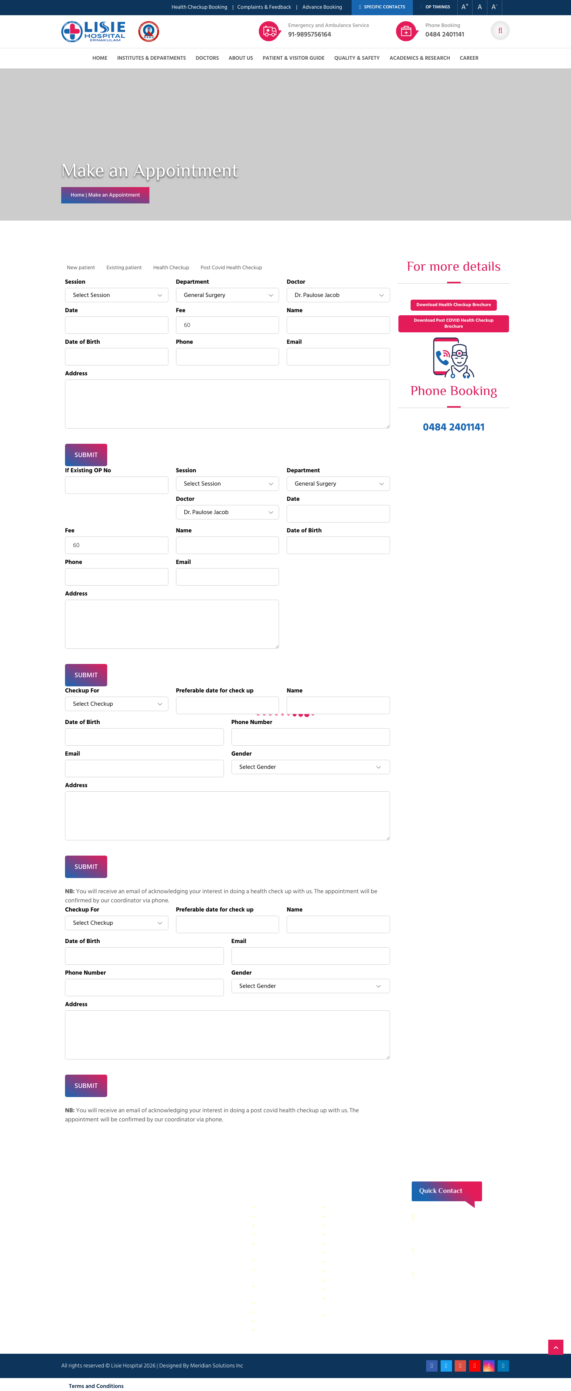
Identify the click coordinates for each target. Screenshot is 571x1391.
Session (75, 282)
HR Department (347, 1270)
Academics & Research (420, 58)
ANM (265, 1330)
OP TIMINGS (435, 7)
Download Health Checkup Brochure (453, 305)
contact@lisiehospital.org (460, 1274)
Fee (181, 310)
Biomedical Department (357, 1279)
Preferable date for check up (215, 691)
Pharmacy (270, 1302)
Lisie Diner (341, 1252)
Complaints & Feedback (264, 7)
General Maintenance (283, 1260)
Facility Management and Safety (287, 1247)
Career (469, 58)
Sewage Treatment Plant (287, 1216)
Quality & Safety (357, 58)
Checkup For (82, 691)
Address (76, 373)
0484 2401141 (444, 30)
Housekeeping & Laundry (287, 1320)
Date (71, 310)
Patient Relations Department (349, 1318)
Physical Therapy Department (278, 1273)
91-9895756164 (328, 30)
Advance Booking (322, 7)
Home (99, 58)
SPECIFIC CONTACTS (382, 7)
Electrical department (354, 1243)
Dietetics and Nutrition (285, 1234)
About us (240, 58)
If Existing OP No (88, 470)
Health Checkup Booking (199, 7)
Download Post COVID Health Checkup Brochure (454, 323)
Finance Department (282, 1225)
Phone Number (252, 722)
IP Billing (268, 1206)
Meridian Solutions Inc (216, 1365)
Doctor (296, 282)
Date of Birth (82, 342)
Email (294, 342)
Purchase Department (283, 1311)
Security (339, 1206)
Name (295, 310)
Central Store (345, 1216)
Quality (338, 1261)
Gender (242, 754)
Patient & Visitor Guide (294, 58)
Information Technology (357, 1234)
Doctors (207, 58)
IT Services (342, 1225)
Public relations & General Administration (285, 1289)
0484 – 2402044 (448, 1250)
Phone (184, 342)
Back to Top (555, 1347)
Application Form (349, 1289)
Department (192, 282)
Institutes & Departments (151, 58)
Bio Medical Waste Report (351, 1302)
